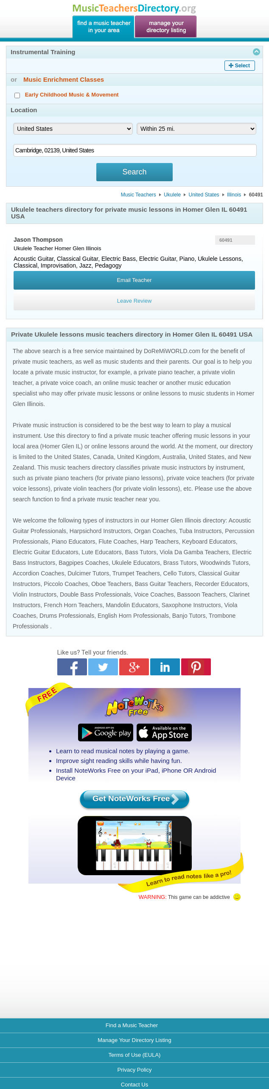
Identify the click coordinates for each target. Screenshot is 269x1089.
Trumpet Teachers (136, 573)
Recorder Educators (221, 583)
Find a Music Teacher (132, 1025)
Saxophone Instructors (191, 605)
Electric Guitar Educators (45, 552)
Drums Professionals (66, 615)
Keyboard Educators (209, 541)
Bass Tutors (141, 552)
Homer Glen (69, 248)
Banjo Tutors (189, 615)
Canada (103, 456)
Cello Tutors (179, 573)
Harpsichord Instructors (100, 531)
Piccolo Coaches (66, 583)
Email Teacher (134, 280)
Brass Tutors (180, 562)
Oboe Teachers (111, 583)
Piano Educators (73, 541)
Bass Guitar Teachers (163, 583)
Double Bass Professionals (95, 594)
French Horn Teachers (73, 605)
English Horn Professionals (133, 615)
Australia (174, 456)
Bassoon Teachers (201, 594)
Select (242, 66)
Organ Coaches (155, 531)
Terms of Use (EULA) (135, 1055)
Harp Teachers (159, 541)
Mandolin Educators (132, 605)
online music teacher (130, 382)
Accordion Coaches (38, 573)
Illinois (234, 195)
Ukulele (172, 195)
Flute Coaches (117, 541)
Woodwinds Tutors (224, 562)
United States (204, 195)
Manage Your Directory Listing (134, 1040)
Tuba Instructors (200, 531)
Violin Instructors (34, 594)
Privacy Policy (135, 1070)
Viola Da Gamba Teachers (194, 552)
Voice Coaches (154, 594)
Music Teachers (138, 195)
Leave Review (134, 301)
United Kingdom (138, 456)
